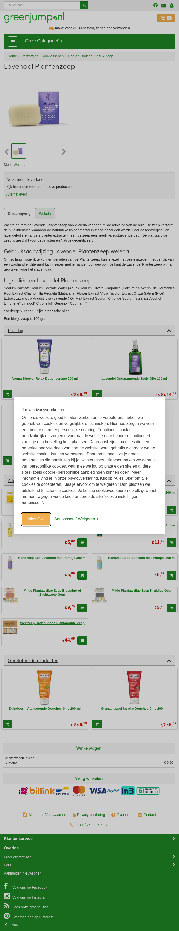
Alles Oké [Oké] (36, 519)
